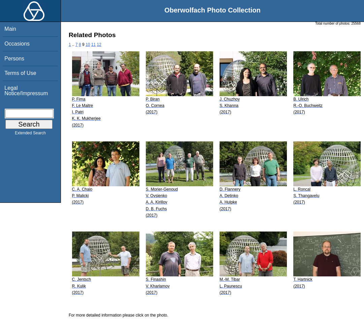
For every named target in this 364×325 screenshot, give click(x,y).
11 (93, 44)
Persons (14, 58)
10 (88, 44)
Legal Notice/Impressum (26, 90)
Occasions (17, 44)
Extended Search (30, 134)
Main (10, 29)
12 (99, 44)
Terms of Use (20, 73)
